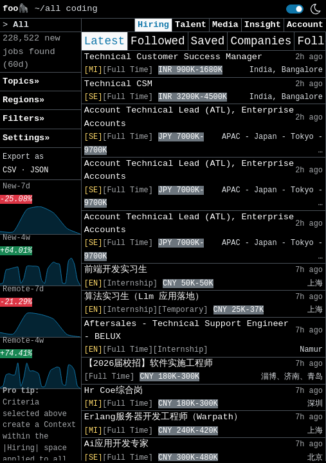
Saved (208, 41)
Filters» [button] (23, 118)
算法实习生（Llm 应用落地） (144, 297)
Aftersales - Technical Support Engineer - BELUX (186, 330)
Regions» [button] (23, 100)
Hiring (153, 25)
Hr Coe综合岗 (113, 390)
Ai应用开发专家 (116, 444)
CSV (9, 170)
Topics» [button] (21, 81)
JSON (39, 170)
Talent (190, 25)
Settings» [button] (26, 138)
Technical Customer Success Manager (173, 57)
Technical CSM (118, 84)
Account (305, 25)
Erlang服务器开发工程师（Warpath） (163, 417)
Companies (260, 41)
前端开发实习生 (115, 270)
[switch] (294, 9)
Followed (158, 41)
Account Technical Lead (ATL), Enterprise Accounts (189, 116)
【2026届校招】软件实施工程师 (148, 363)
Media (225, 25)
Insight (262, 25)
